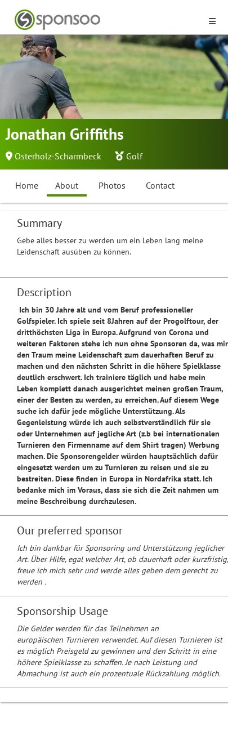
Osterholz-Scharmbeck (58, 156)
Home (26, 185)
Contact (160, 185)
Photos (112, 185)
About (66, 185)
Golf (134, 156)
